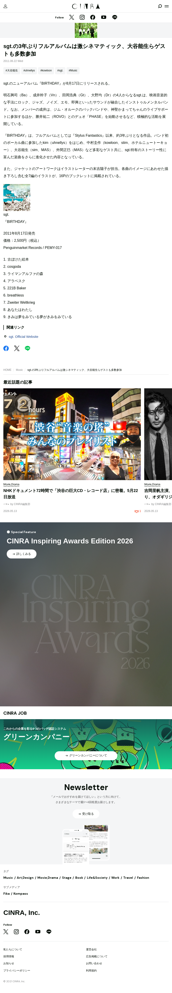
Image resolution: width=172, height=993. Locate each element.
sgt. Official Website (23, 336)
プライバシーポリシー (16, 970)
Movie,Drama (47, 877)
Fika (6, 893)
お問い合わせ (94, 963)
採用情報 (8, 956)
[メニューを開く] (166, 6)
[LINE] (114, 18)
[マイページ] (5, 6)
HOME (7, 369)
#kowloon (46, 70)
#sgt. (60, 70)
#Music (73, 70)
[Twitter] (71, 18)
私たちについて (12, 949)
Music (19, 369)
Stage (66, 877)
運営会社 (91, 949)
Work (115, 877)
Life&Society (97, 877)
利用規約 (91, 970)
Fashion (143, 877)
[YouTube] (104, 17)
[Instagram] (82, 18)
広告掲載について (97, 956)
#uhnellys (29, 70)
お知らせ (8, 963)
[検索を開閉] (160, 6)
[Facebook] (92, 18)
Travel (128, 877)
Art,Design (25, 877)
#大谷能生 (12, 70)
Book (79, 877)
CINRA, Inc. (21, 912)
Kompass (20, 893)
